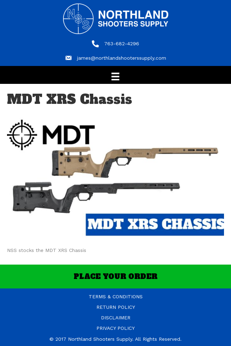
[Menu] (115, 76)
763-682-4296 (121, 43)
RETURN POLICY (115, 307)
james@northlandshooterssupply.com (121, 58)
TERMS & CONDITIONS (116, 296)
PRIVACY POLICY (115, 328)
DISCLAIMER (115, 317)
